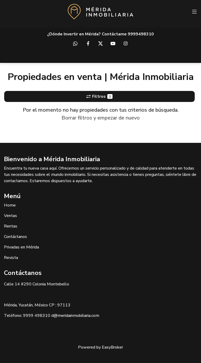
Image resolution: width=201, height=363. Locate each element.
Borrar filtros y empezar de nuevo (101, 117)
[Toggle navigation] (194, 11)
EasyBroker (112, 347)
